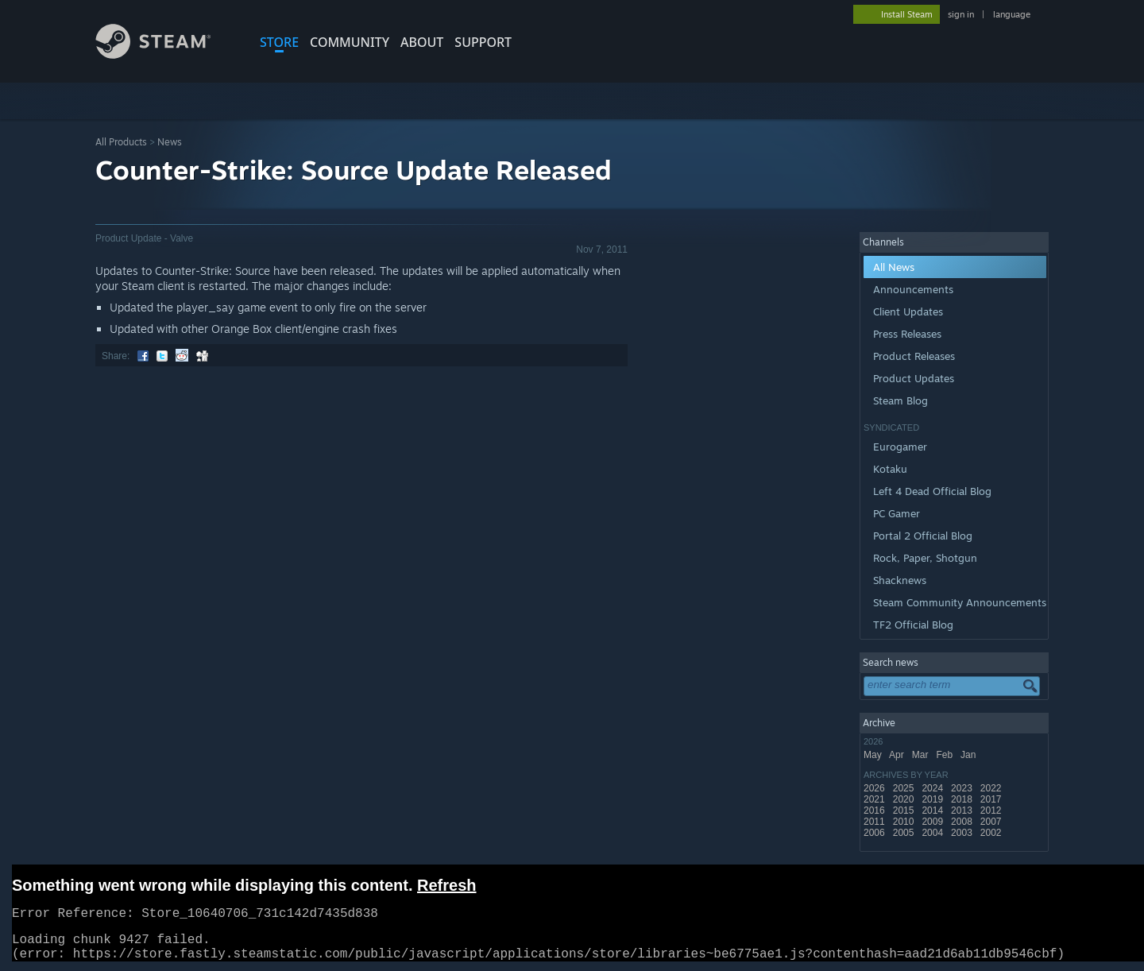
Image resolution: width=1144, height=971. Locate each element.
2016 (875, 810)
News (169, 142)
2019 (933, 799)
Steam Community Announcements (959, 602)
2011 (875, 821)
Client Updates (908, 311)
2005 (905, 832)
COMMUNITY (349, 42)
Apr (897, 754)
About (421, 42)
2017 (992, 799)
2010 (905, 821)
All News (893, 267)
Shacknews (899, 580)
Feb (945, 754)
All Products (121, 142)
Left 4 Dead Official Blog (932, 491)
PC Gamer (896, 513)
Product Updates (913, 378)
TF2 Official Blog (913, 624)
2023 (963, 788)
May (874, 754)
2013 (963, 810)
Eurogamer (900, 446)
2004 (933, 832)
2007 (992, 821)
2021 (875, 799)
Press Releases (907, 333)
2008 (963, 821)
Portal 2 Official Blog (922, 535)
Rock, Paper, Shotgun (925, 557)
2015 (905, 810)
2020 (905, 799)
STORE (279, 42)
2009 (933, 821)
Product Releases (914, 356)
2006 (875, 832)
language (1011, 14)
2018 (963, 799)
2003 (963, 832)
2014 (933, 810)
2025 (905, 788)
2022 (992, 788)
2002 (992, 832)
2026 (875, 788)
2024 (933, 788)
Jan (969, 754)
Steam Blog (900, 400)
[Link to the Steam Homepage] (165, 54)
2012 (992, 810)
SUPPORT (483, 42)
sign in (961, 14)
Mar (921, 754)
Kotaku (890, 468)
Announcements (913, 289)
